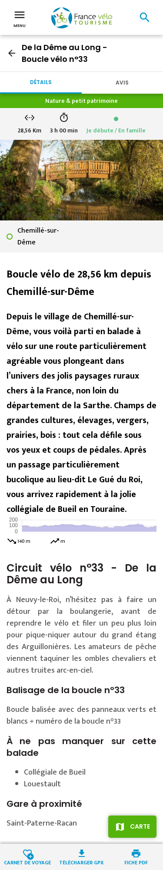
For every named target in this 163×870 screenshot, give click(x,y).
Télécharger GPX (81, 862)
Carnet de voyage (27, 862)
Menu (19, 18)
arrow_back (12, 53)
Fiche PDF (136, 862)
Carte (140, 826)
